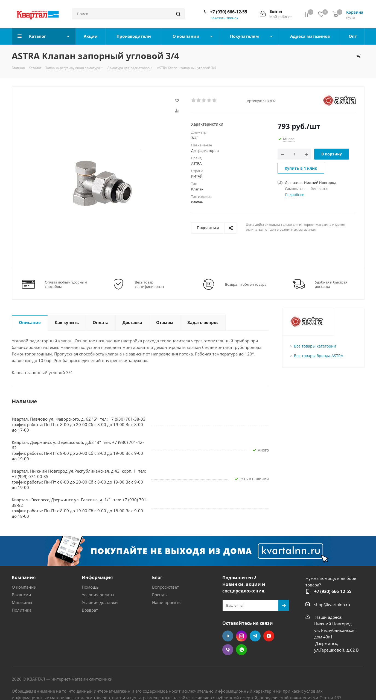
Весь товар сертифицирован (149, 284)
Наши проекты (167, 602)
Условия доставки (100, 602)
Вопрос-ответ (165, 587)
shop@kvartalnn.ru (332, 604)
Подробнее (294, 194)
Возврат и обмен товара (245, 284)
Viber (227, 649)
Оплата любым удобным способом (66, 284)
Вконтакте (227, 635)
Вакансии (21, 594)
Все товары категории (315, 346)
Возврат (90, 610)
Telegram (255, 635)
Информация (97, 577)
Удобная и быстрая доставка (331, 284)
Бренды (160, 594)
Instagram (241, 635)
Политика (21, 610)
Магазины (22, 602)
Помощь (90, 587)
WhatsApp (241, 649)
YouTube (268, 635)
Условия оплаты (98, 594)
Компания (24, 577)
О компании (24, 587)
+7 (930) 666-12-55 (228, 12)
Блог (157, 577)
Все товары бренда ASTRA (318, 355)
